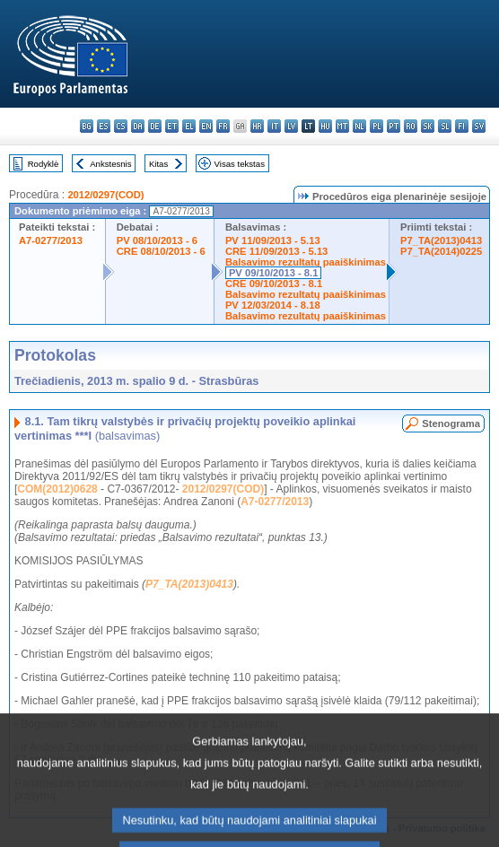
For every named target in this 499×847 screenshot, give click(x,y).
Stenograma (451, 423)
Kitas (158, 164)
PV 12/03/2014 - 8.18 (272, 305)
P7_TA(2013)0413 (441, 240)
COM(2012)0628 (57, 489)
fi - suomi (461, 126)
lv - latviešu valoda (291, 126)
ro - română (410, 126)
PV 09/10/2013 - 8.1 (274, 272)
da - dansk (137, 126)
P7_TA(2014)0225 (441, 251)
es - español (103, 126)
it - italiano (274, 126)
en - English (206, 126)
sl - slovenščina (444, 126)
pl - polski (376, 126)
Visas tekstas (239, 164)
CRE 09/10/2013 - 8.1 (273, 283)
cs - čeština (120, 126)
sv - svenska (479, 126)
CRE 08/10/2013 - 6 (161, 251)
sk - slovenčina (427, 126)
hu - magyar (325, 126)
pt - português (393, 126)
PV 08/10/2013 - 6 (157, 240)
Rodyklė (43, 164)
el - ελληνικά (189, 126)
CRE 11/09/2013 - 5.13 (276, 251)
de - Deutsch (155, 126)
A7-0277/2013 (51, 240)
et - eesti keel (172, 126)
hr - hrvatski (257, 126)
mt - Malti (342, 126)
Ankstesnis (110, 164)
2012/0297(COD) (105, 194)
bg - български (86, 126)
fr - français (223, 126)
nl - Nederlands (359, 126)
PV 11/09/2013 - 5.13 (272, 240)
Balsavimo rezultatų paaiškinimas (305, 262)
